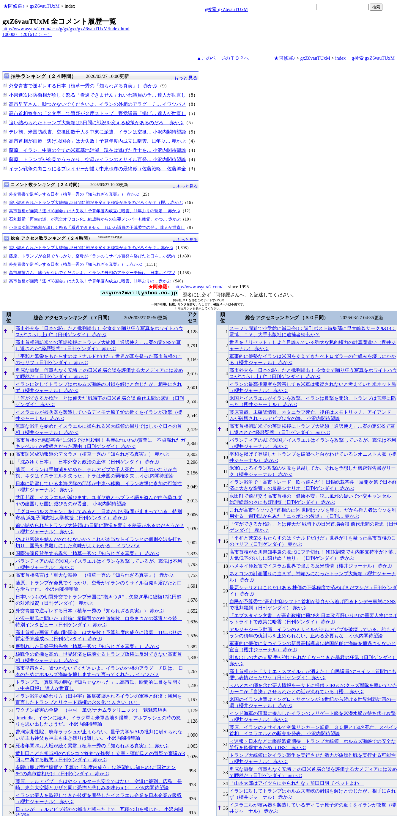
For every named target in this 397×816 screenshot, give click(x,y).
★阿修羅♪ (14, 6)
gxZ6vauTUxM (44, 6)
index (340, 58)
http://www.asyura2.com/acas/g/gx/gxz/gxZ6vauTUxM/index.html (66, 28)
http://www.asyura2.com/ (198, 286)
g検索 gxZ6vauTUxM (226, 9)
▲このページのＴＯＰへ (223, 58)
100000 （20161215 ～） (27, 34)
